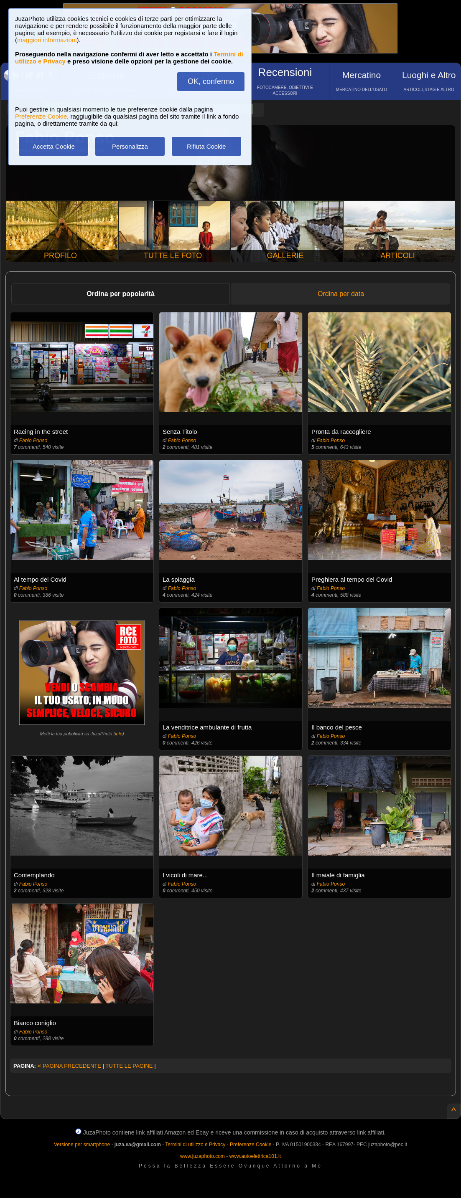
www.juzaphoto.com (202, 1156)
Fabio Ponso (33, 440)
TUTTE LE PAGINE (129, 1066)
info (118, 733)
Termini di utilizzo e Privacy (195, 1144)
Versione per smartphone (82, 1144)
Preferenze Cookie (41, 116)
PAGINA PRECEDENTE (69, 1066)
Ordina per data (341, 293)
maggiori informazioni (47, 39)
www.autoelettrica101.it (254, 1156)
